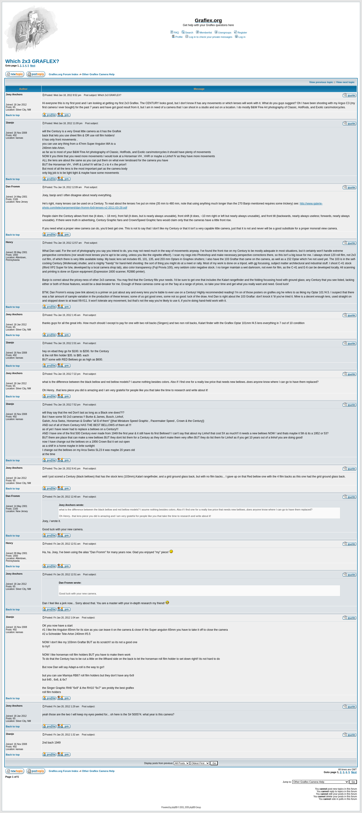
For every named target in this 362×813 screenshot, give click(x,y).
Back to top (13, 115)
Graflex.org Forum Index (63, 74)
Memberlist (204, 32)
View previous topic (321, 82)
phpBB (174, 807)
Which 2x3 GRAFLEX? (32, 61)
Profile (177, 37)
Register (240, 32)
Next (32, 65)
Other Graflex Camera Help (98, 74)
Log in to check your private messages (208, 37)
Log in (240, 37)
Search (187, 32)
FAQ (174, 32)
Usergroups (223, 32)
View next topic (345, 82)
